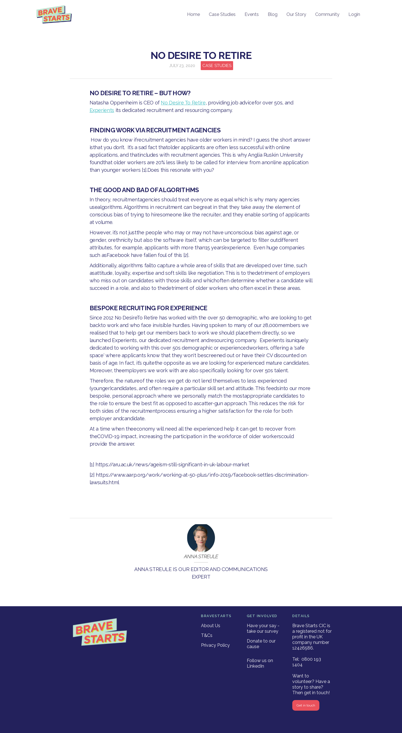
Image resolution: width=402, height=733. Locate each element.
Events (252, 14)
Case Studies (222, 14)
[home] (54, 14)
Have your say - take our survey (263, 628)
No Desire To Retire (183, 103)
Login (354, 14)
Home (193, 14)
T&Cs (206, 635)
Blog (272, 14)
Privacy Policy (215, 645)
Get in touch (305, 705)
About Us (210, 625)
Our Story (296, 14)
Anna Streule (201, 556)
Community (327, 14)
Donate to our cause (261, 643)
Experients (102, 110)
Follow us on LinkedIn (260, 663)
